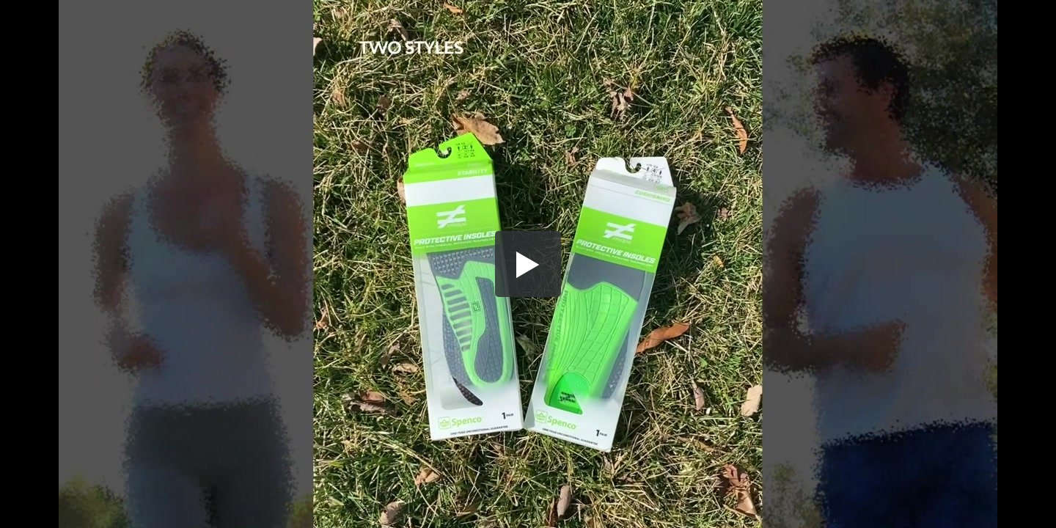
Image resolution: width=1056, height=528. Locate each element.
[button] (528, 264)
